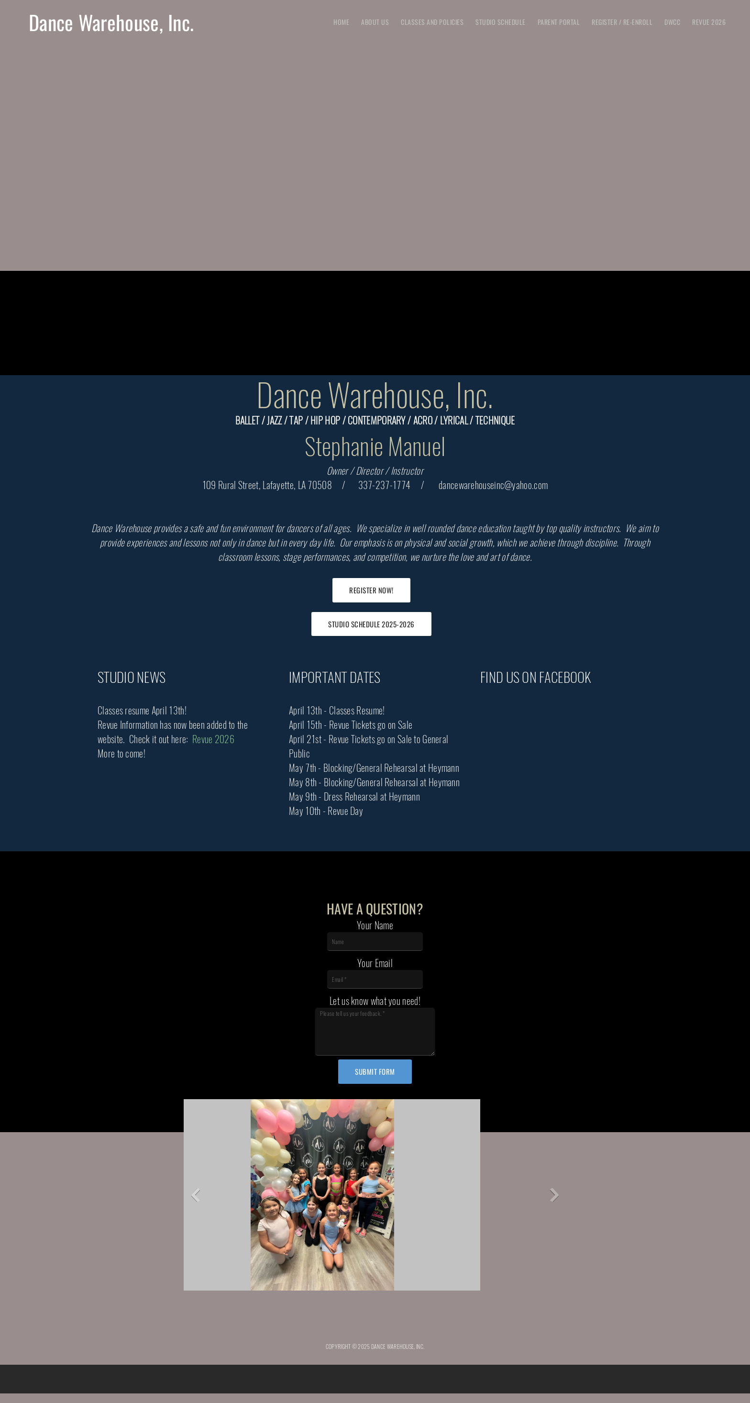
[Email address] (363, 1323)
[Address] (386, 1323)
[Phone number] (340, 1323)
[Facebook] (409, 1323)
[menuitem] (341, 21)
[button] (216, 1197)
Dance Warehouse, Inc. (111, 22)
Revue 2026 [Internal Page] (213, 739)
